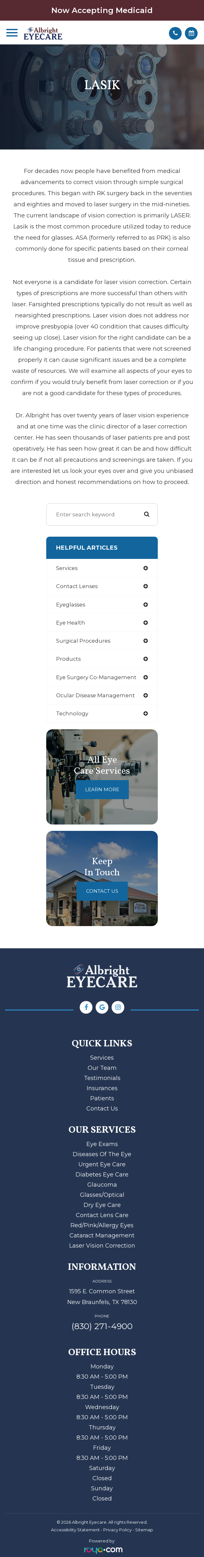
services (66, 568)
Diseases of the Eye (102, 1154)
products (68, 659)
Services (102, 1057)
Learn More (102, 789)
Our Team (102, 1067)
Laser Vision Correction (102, 1245)
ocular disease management (95, 695)
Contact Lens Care (102, 1215)
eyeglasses (70, 604)
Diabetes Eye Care (102, 1174)
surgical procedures (83, 641)
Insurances (102, 1088)
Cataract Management (102, 1235)
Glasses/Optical (102, 1194)
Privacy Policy (117, 1529)
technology (72, 713)
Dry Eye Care (102, 1205)
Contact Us (102, 891)
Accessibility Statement (75, 1529)
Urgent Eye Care (102, 1164)
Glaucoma (102, 1184)
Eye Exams (102, 1144)
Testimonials (102, 1078)
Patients (102, 1098)
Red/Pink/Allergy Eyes (102, 1225)
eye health (70, 622)
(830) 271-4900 (102, 1326)
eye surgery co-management (96, 677)
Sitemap (144, 1529)
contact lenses (77, 586)
